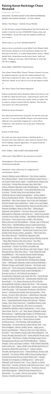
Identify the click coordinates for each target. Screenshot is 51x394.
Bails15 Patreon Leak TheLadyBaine (15, 222)
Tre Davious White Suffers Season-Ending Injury (28, 354)
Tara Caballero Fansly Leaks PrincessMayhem (27, 333)
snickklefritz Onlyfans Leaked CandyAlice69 (18, 308)
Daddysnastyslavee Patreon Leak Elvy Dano (31, 206)
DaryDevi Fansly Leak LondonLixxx (15, 203)
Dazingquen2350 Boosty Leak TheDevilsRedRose (20, 341)
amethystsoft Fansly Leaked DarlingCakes (26, 270)
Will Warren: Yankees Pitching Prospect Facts (29, 338)
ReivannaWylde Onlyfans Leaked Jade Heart (18, 284)
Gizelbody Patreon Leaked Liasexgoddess (17, 195)
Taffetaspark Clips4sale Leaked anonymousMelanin (27, 262)
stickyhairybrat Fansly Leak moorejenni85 (24, 292)
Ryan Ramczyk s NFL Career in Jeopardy (27, 306)
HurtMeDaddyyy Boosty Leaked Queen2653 (29, 225)
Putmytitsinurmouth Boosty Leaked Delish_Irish (19, 357)
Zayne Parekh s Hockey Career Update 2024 (18, 227)
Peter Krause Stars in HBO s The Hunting (27, 219)
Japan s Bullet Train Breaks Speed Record (32, 346)
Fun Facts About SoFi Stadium (33, 211)
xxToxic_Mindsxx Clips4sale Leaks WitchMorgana (20, 187)
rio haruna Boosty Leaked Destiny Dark (26, 324)
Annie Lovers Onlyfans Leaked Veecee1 (33, 179)
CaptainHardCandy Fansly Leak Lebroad (22, 300)
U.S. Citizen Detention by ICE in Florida (27, 281)
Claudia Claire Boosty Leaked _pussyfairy (17, 233)
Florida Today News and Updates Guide (25, 192)
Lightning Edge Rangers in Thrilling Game (30, 314)
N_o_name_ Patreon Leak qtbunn (24, 373)
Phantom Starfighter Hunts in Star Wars (16, 208)
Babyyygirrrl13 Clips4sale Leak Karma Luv (17, 214)
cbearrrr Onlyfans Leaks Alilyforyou (15, 176)
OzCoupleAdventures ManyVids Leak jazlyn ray (19, 316)
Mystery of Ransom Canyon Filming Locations (31, 238)
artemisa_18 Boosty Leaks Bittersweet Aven (28, 365)
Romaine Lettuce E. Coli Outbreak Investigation (19, 273)
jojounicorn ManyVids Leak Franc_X (15, 349)
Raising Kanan (6, 12)
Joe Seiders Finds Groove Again (13, 181)
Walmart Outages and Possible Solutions (17, 265)
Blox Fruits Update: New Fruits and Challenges (29, 200)
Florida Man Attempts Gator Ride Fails (26, 184)
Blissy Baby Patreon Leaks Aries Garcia (17, 241)
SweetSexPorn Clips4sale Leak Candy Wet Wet (19, 276)
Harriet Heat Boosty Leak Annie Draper (28, 249)
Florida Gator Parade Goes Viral (34, 230)
